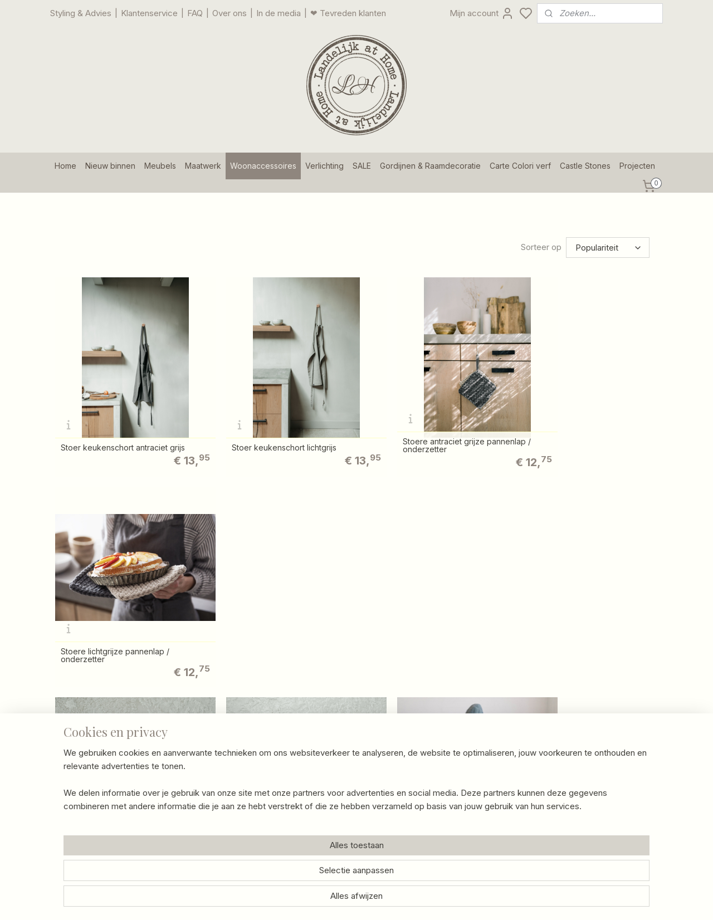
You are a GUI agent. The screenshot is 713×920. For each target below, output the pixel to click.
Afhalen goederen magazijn (351, 745)
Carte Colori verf (520, 165)
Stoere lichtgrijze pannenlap (266, 622)
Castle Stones (585, 165)
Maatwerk (203, 165)
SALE (362, 165)
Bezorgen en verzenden (346, 733)
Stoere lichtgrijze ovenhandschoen (584, 622)
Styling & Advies (80, 13)
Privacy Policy (326, 808)
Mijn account (482, 13)
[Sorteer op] (608, 247)
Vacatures (196, 808)
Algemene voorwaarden (344, 795)
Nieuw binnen (110, 165)
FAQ (195, 13)
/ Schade (364, 758)
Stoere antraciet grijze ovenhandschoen (408, 620)
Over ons (229, 13)
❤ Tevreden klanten (348, 13)
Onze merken (203, 795)
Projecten (637, 165)
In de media (278, 13)
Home (65, 165)
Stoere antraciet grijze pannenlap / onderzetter (431, 427)
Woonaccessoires (263, 165)
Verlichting (324, 165)
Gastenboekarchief (458, 721)
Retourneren (323, 758)
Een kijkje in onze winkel (223, 770)
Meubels (160, 165)
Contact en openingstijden (348, 721)
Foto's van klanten (456, 733)
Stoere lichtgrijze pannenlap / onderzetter (574, 427)
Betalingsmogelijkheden (344, 770)
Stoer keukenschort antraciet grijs (123, 430)
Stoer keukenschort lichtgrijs (266, 430)
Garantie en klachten (338, 783)
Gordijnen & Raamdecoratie (430, 165)
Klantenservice (149, 13)
